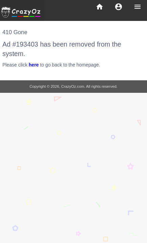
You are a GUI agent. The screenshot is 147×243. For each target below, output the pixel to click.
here (34, 65)
